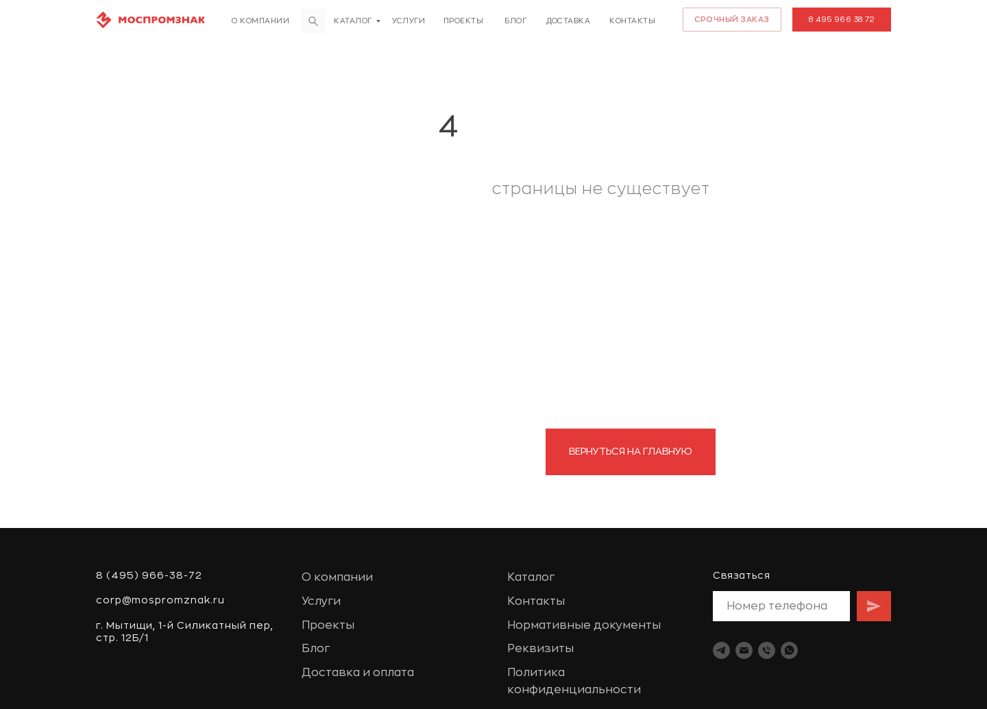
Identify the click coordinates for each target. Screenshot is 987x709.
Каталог (353, 21)
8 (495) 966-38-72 (149, 575)
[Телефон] (766, 650)
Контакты (632, 21)
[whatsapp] (789, 650)
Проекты (463, 21)
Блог (515, 21)
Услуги (408, 21)
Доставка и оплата (358, 672)
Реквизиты (540, 648)
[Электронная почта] (744, 650)
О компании (260, 21)
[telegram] (721, 650)
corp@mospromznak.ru (160, 600)
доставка (568, 21)
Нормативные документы (584, 625)
